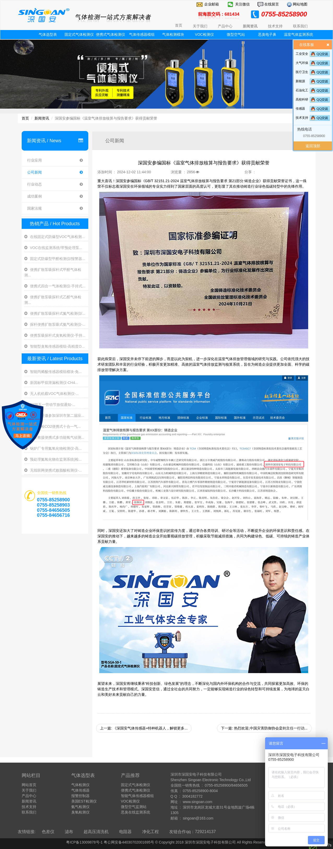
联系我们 (29, 812)
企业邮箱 (211, 4)
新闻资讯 (41, 118)
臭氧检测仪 (80, 812)
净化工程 (150, 831)
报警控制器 (80, 796)
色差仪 (48, 831)
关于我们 (29, 790)
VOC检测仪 (204, 34)
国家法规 (55, 208)
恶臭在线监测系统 (135, 812)
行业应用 (55, 160)
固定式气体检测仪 (79, 34)
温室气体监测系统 (298, 34)
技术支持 (302, 118)
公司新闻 (55, 172)
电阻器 (125, 831)
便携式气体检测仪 (110, 34)
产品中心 (29, 796)
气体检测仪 (80, 785)
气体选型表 (48, 34)
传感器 (300, 108)
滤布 (69, 831)
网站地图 (300, 4)
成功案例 (55, 196)
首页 (178, 25)
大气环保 (302, 63)
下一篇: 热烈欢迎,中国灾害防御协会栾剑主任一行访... (264, 728)
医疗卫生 (302, 72)
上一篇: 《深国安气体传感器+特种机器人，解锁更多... (144, 728)
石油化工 (302, 90)
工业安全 (302, 54)
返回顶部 (313, 146)
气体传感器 (80, 790)
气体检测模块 (173, 34)
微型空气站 (236, 34)
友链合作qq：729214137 (192, 831)
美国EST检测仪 (84, 801)
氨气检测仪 (80, 807)
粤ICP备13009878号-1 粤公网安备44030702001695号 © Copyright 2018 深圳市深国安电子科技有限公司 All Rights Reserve (166, 842)
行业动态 (55, 184)
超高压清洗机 (96, 831)
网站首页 (29, 785)
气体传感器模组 (142, 34)
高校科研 (302, 99)
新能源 (300, 81)
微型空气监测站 (134, 807)
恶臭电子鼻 (267, 34)
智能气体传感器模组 (137, 796)
